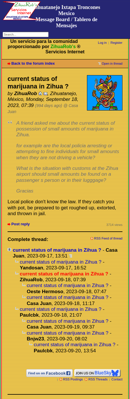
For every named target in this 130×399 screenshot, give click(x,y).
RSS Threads (98, 379)
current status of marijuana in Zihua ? (57, 250)
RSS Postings (73, 379)
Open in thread (112, 63)
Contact (116, 379)
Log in (102, 42)
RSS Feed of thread (108, 238)
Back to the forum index (33, 63)
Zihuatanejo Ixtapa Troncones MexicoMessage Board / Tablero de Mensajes (66, 16)
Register (116, 42)
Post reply (20, 224)
